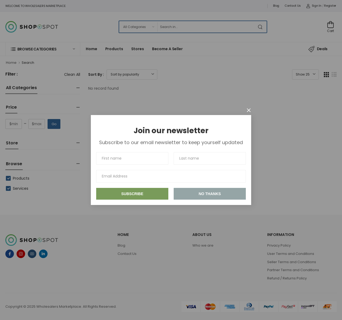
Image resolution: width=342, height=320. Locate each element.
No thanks (210, 194)
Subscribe (132, 194)
